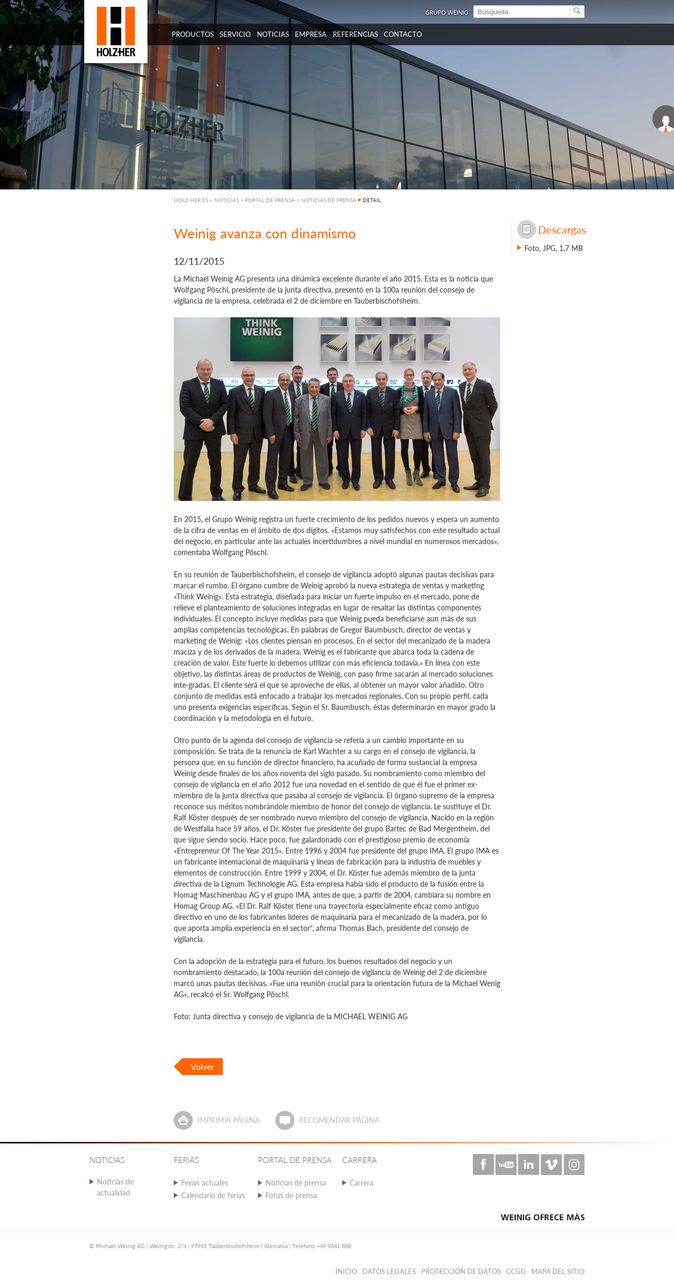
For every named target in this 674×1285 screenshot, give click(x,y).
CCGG (516, 1271)
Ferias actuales (204, 1182)
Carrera (361, 1182)
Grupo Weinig (446, 12)
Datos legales (389, 1271)
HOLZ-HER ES (191, 200)
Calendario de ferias (213, 1195)
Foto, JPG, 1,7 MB (553, 248)
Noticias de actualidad (115, 1187)
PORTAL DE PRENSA (270, 200)
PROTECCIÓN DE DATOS (461, 1271)
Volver (202, 1066)
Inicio (346, 1271)
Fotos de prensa (291, 1195)
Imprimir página (228, 1120)
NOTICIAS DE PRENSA (328, 200)
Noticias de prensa (295, 1182)
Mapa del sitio (557, 1271)
